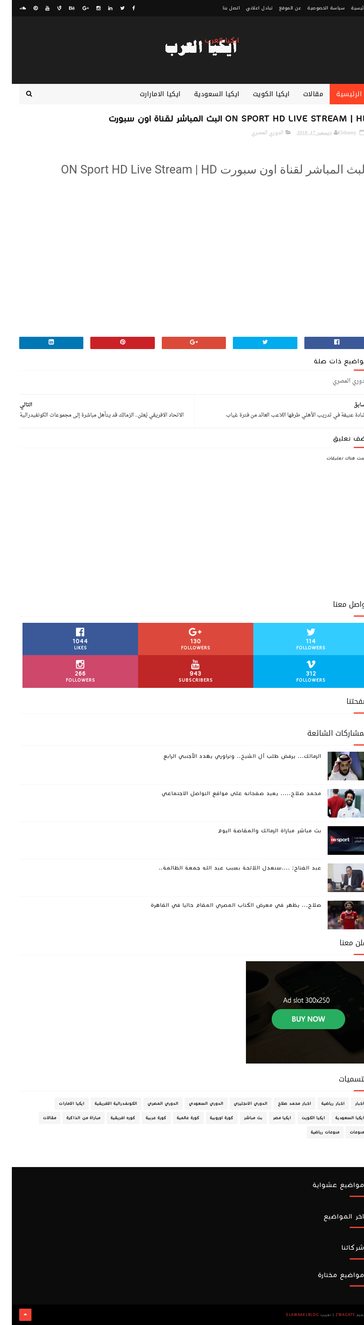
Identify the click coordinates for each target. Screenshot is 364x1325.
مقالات (301, 94)
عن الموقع (278, 8)
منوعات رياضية (313, 1132)
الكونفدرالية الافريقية (104, 1103)
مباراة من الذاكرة (72, 1117)
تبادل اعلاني (247, 8)
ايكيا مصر (270, 1117)
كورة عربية (144, 1117)
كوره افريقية (111, 1117)
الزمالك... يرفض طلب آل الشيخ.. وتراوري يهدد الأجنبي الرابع (231, 756)
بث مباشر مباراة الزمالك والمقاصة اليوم (258, 830)
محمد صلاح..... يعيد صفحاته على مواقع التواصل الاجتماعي (230, 793)
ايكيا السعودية (205, 94)
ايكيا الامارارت (148, 94)
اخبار (348, 1103)
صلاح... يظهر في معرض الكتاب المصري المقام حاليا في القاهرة (224, 905)
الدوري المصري (255, 133)
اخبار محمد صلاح (282, 1103)
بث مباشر (241, 1117)
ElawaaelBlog (290, 1315)
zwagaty (333, 1315)
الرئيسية (348, 8)
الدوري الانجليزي (239, 1103)
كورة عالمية (176, 1117)
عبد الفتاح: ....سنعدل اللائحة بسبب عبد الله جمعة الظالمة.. (228, 868)
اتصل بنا (219, 8)
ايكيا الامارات (60, 1103)
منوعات (345, 1132)
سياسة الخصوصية (314, 8)
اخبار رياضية (321, 1103)
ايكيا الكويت (259, 94)
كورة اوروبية (210, 1117)
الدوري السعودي (194, 1103)
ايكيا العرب (210, 40)
